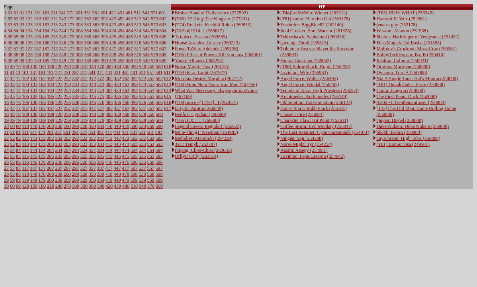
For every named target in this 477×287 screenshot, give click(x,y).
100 (25, 66)
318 (84, 114)
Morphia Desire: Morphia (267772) (208, 78)
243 (62, 25)
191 (50, 72)
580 (159, 66)
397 (104, 48)
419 (109, 180)
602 (162, 19)
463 (125, 84)
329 (84, 180)
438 (117, 114)
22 (6, 138)
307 (79, 48)
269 (67, 180)
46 (12, 102)
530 (142, 126)
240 (59, 186)
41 (12, 72)
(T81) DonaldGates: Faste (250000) (410, 84)
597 (159, 168)
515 (137, 36)
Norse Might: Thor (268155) (202, 66)
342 (92, 78)
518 (137, 54)
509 (134, 180)
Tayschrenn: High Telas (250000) (408, 138)
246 (62, 42)
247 (62, 48)
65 (16, 36)
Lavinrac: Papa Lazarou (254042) (312, 156)
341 (92, 72)
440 (117, 126)
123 (29, 25)
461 (125, 72)
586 (159, 102)
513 (137, 25)
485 (129, 36)
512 (137, 19)
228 (59, 114)
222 (59, 78)
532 (142, 138)
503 (134, 144)
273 (70, 25)
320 (84, 126)
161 (42, 72)
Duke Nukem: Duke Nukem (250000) (412, 126)
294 (75, 150)
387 (100, 168)
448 (117, 174)
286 (75, 102)
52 (12, 138)
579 (154, 60)
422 (112, 19)
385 (100, 156)
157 (37, 48)
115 (25, 156)
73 (18, 84)
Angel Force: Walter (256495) (309, 78)
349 (92, 120)
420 (109, 186)
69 (16, 60)
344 (92, 90)
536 (142, 162)
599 (159, 180)
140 (33, 126)
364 (96, 30)
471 (125, 132)
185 (45, 36)
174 (42, 150)
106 (25, 102)
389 (100, 180)
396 (104, 42)
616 (167, 102)
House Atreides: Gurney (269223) (207, 42)
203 (50, 144)
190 (50, 66)
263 (67, 144)
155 (37, 36)
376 (100, 102)
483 (129, 25)
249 (62, 60)
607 (162, 48)
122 (29, 19)
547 (146, 48)
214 (54, 30)
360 (92, 186)
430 (117, 66)
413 (109, 144)
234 (59, 150)
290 (75, 126)
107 (25, 108)
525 (142, 96)
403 (109, 84)
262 (67, 138)
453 (121, 25)
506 (134, 162)
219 (54, 60)
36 (10, 42)
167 (42, 108)
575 (154, 36)
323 (84, 144)
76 (18, 102)
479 (125, 180)
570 (150, 186)
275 (70, 36)
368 (96, 54)
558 (150, 114)
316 (84, 102)
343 (92, 84)
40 (12, 66)
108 (25, 114)
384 (100, 150)
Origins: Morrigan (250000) (403, 66)
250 (67, 66)
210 (50, 186)
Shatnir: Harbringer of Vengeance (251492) (417, 36)
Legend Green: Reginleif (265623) (208, 126)
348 (92, 114)
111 (25, 132)
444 (117, 150)
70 (18, 66)
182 (45, 19)
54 (12, 150)
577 (154, 48)
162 (42, 78)
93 (22, 25)
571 (154, 13)
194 (50, 90)
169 (42, 120)
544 (146, 30)
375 (100, 96)
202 (50, 138)
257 (67, 108)
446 (117, 162)
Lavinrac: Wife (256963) (304, 72)
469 (125, 120)
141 (33, 132)
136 (33, 102)
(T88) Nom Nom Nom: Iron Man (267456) (216, 84)
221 (59, 72)
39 (10, 60)
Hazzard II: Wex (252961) (401, 19)
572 (154, 19)
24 (6, 150)
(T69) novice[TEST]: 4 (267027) (206, 102)
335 (87, 36)
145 (33, 156)
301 (79, 13)
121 (29, 13)
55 (12, 156)
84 (18, 150)
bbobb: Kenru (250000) (398, 132)
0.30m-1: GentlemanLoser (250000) (411, 102)
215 (54, 36)
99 (22, 60)
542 (146, 19)
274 (70, 30)
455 (121, 36)
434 (117, 90)
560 (150, 126)
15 (6, 96)
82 (18, 138)
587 (159, 108)
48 (12, 114)
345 (92, 96)
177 (42, 168)
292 (75, 138)
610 (167, 66)
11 (6, 72)
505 (134, 156)
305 (79, 36)
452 (121, 19)
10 (6, 66)
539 (142, 180)
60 (12, 186)
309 (79, 60)
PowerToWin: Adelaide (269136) (206, 48)
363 (96, 25)
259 (67, 120)
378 (100, 114)
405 (109, 96)
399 (104, 60)
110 (25, 126)
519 (137, 60)
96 (22, 42)
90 (18, 186)
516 (137, 42)
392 (104, 19)
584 (159, 90)
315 (84, 96)
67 (16, 48)
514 (137, 30)
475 (125, 156)
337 (87, 48)
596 (159, 162)
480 (125, 186)
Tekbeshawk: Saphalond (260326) (313, 36)
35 (10, 36)
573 (154, 25)
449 (117, 180)
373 (100, 84)
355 (92, 156)
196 (50, 102)
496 (134, 102)
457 (121, 48)
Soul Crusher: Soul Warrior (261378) (315, 30)
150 (33, 186)
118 (25, 174)
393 (104, 25)
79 (18, 120)
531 (142, 132)
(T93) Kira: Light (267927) (201, 72)
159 (37, 60)
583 (159, 84)
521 (142, 72)
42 (12, 78)
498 (134, 114)
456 (121, 42)
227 (59, 108)
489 (129, 60)
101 (25, 72)
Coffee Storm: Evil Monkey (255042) (316, 126)
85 (18, 156)
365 (96, 36)
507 (134, 168)
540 (142, 186)
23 (6, 144)
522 (142, 78)
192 (50, 78)
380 (100, 126)
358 (92, 174)
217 (54, 48)
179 (42, 180)
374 (100, 90)
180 (42, 186)
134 (33, 90)
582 (159, 78)
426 (112, 42)
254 (67, 90)
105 (25, 96)
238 (59, 174)
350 (92, 126)
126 (29, 42)
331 (87, 13)
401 (108, 72)
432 (117, 78)
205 (50, 156)
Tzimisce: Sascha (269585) (201, 36)
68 (16, 54)
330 (84, 186)
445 (117, 156)
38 (10, 54)
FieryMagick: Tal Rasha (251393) (408, 42)
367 (96, 48)
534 (142, 150)
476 (125, 162)
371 (100, 72)
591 (158, 132)
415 (109, 156)
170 (42, 126)
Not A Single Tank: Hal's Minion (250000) (416, 78)
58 (12, 174)
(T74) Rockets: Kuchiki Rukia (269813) (213, 25)
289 (75, 120)
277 (70, 48)
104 (25, 90)
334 (87, 30)
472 (125, 138)
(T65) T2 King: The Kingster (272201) (212, 19)
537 (142, 168)
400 (109, 66)
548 (146, 54)
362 (96, 19)
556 (150, 102)
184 (45, 30)
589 (159, 120)
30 (6, 186)
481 (129, 13)
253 (67, 84)
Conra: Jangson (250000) (400, 90)
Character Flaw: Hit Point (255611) (314, 120)
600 (159, 186)
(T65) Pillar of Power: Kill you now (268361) (218, 54)
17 (6, 108)
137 (33, 108)
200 (50, 126)
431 (117, 72)
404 (109, 90)
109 (25, 120)
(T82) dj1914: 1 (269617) (199, 30)
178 (42, 174)
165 (42, 96)
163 (42, 84)
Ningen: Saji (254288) (301, 138)
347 (92, 108)
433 (117, 84)
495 (134, 96)
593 (159, 144)
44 (12, 90)
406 (109, 102)
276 (70, 42)
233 (59, 144)
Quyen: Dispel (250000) (399, 120)
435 (117, 96)
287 (75, 108)
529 (142, 120)
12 (6, 78)
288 (75, 114)
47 (12, 108)
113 (25, 144)
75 (18, 96)
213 (54, 25)
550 (150, 66)
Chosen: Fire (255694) (302, 114)
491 (133, 72)
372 (100, 78)
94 (22, 30)
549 (146, 60)
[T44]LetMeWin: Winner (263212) (313, 13)
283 (75, 84)
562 (150, 138)
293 (75, 144)
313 (84, 84)
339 (87, 60)
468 (125, 114)
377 (100, 108)
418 (109, 174)
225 (59, 96)
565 (150, 156)
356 (92, 162)
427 (112, 48)
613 (167, 84)
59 (12, 180)
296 (75, 162)
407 (109, 108)
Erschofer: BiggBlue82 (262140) (311, 25)
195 (50, 96)
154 (37, 30)
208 (50, 174)
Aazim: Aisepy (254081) (304, 150)
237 (59, 168)
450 (117, 186)
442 (117, 138)
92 (22, 19)
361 (96, 13)
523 (142, 84)
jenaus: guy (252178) (396, 25)
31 (10, 13)
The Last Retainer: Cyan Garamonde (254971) (324, 132)
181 (45, 13)
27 (6, 168)
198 (50, 114)
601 (162, 13)
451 (121, 13)
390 (100, 186)
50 (12, 126)
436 (117, 102)
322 (84, 138)
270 (67, 186)
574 (154, 30)
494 (134, 90)
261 (66, 132)
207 (50, 168)
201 (50, 132)
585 (159, 96)
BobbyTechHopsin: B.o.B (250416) (410, 54)
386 (100, 162)
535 (142, 156)
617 (167, 108)
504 (134, 150)
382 (100, 138)
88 (18, 174)
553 (150, 84)
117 (25, 168)
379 (100, 120)
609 (162, 60)
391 (104, 13)
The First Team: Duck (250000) (406, 96)
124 (29, 30)
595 (159, 156)
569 (150, 180)
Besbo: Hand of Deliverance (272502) (211, 13)
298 (75, 174)
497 (134, 108)
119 (25, 180)
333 (87, 25)
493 (134, 84)
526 (142, 102)
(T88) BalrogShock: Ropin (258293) (315, 66)
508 (134, 174)
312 (84, 78)
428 (112, 54)
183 (45, 25)
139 (33, 120)
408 (109, 114)
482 (129, 19)
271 (70, 13)
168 (42, 114)
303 (79, 25)
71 (18, 72)
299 (75, 180)
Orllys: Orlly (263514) (196, 156)
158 (37, 54)
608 (162, 54)
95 (22, 36)
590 (159, 126)
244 (62, 30)
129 (29, 60)
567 (150, 168)
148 (33, 174)
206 (50, 162)
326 (84, 162)
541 (145, 13)
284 (75, 90)
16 (6, 102)
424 (112, 30)
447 (117, 168)
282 (75, 78)
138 (33, 114)
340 (92, 66)
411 (108, 132)
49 (12, 120)
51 (12, 132)
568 (150, 174)
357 (92, 168)
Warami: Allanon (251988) (402, 30)
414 (109, 150)
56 (12, 162)
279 (70, 60)
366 (96, 42)
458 (121, 54)
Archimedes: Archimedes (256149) (314, 96)
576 (154, 42)
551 (150, 72)
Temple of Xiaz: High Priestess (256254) (319, 90)
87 (18, 168)
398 (104, 54)
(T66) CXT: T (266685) (197, 120)
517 (137, 48)
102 (25, 78)
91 (22, 13)
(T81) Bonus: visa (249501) (403, 144)
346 (92, 102)
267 (67, 168)
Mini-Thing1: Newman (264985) (206, 132)
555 (150, 96)
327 (84, 168)
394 (104, 30)
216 (54, 42)
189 (45, 60)
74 (18, 90)
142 (33, 138)
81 (18, 132)
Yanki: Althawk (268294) (199, 60)
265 (67, 156)
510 (134, 186)
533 (142, 144)
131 (33, 72)
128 (29, 54)
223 (59, 84)
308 (79, 54)
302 (79, 19)
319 (84, 120)
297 (75, 168)
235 (59, 156)
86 (18, 162)
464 (125, 90)
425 (112, 36)
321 (83, 132)
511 (137, 13)
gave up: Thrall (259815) (304, 42)
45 (12, 96)
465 (125, 96)
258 (67, 114)
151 (37, 13)
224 (59, 90)
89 (18, 180)
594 (159, 150)
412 (109, 138)
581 (158, 72)
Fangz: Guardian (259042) (305, 60)
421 (112, 13)
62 (16, 19)
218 (54, 54)
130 (33, 66)
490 (134, 66)
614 (167, 90)
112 (25, 138)
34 (10, 30)
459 (121, 60)
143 (33, 144)
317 (84, 108)
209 (50, 180)
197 (50, 108)
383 (100, 144)
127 (29, 48)
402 (109, 78)
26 (6, 162)
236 (59, 162)
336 (87, 42)
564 (150, 150)
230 (59, 126)
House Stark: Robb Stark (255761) (313, 108)
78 (18, 114)
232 (59, 138)
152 (37, 19)
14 (6, 90)
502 (134, 138)
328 (84, 174)
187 (45, 48)
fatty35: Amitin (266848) (199, 108)
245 (62, 36)
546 (146, 42)
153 (37, 25)
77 (18, 108)
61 (16, 13)
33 (10, 25)
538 (142, 174)
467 (125, 108)
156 (37, 42)
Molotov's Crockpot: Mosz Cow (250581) (416, 48)
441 (117, 132)
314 (84, 90)
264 (67, 150)
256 (67, 102)
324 (84, 150)
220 (59, 66)
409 (109, 120)
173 (42, 144)
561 (150, 132)
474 (125, 150)
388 (100, 174)
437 (117, 108)
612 (167, 78)
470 (125, 126)
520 (142, 66)
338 (87, 54)
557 (150, 108)
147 (33, 168)
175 (42, 156)
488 (129, 54)
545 (146, 36)
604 (162, 30)
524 (142, 90)
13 (6, 84)
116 (25, 162)
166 (42, 102)
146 (33, 162)
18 (6, 114)
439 (117, 120)
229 (59, 120)
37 (10, 48)
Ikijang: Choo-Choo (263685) (203, 150)
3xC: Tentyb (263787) (196, 144)
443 (117, 144)
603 (162, 25)
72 (18, 78)
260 (67, 126)
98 (22, 54)
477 (125, 168)
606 (162, 42)
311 (84, 72)
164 (42, 90)
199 (50, 120)
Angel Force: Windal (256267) (309, 84)
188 (45, 54)
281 (75, 72)
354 (92, 150)
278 (70, 54)
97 (22, 48)
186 (45, 42)
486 (129, 42)
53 (12, 144)
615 (167, 96)
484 (129, 30)
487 (129, 48)
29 (6, 180)
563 (150, 144)
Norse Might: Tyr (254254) (306, 144)
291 (75, 132)
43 (12, 84)
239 (59, 180)
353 (92, 144)
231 (58, 132)
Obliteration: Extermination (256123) (316, 102)
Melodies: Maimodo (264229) (204, 138)
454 (121, 30)
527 (142, 108)
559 (150, 120)
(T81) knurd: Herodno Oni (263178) (315, 19)
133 (33, 84)
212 (54, 19)
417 (109, 168)
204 (50, 150)
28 (6, 174)
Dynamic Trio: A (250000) (401, 72)
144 (33, 150)
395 (104, 36)
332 (87, 19)
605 (162, 36)
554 (150, 90)
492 (134, 78)
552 (150, 78)
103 (25, 84)
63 (16, 25)
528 (142, 114)
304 (79, 30)
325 (84, 156)
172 (42, 138)
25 (6, 156)
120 (25, 186)
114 (25, 150)
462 (125, 78)
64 (16, 30)
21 (6, 132)
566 (150, 162)
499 (134, 120)
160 (42, 66)
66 (16, 42)
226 (59, 102)
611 (167, 72)
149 (33, 180)
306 (79, 42)
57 (12, 168)
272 (70, 19)
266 (67, 162)
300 (75, 186)
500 (134, 126)
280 (75, 66)
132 (33, 78)
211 (54, 13)
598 (159, 174)
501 (133, 132)
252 (67, 78)
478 (125, 174)
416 (109, 162)
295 (75, 156)
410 (109, 126)
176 (42, 162)
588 (159, 114)
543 (146, 25)
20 (6, 126)
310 (84, 66)
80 (18, 126)
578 (154, 54)
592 (159, 138)
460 (125, 66)
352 (92, 138)
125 (29, 36)
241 (62, 13)
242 (62, 19)
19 (6, 120)
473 (125, 144)
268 (67, 174)
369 (96, 60)
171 (41, 132)
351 (92, 132)
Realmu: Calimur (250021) (402, 60)
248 (62, 54)
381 (100, 132)
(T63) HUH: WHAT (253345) (405, 13)
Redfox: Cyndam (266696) (200, 114)
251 (67, 72)
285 (75, 96)
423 (112, 25)
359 (92, 180)
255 (67, 96)
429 (112, 60)
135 (33, 96)
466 (125, 102)
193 (50, 84)
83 (18, 144)
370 (100, 66)
